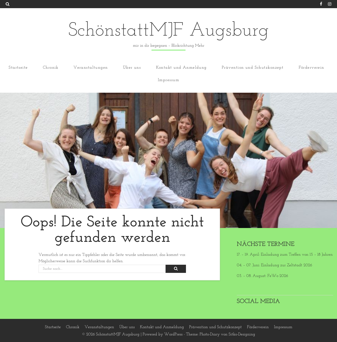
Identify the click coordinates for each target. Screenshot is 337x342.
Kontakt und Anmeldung (181, 67)
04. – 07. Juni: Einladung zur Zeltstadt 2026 (274, 265)
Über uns (132, 67)
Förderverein (311, 67)
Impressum (168, 80)
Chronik (51, 67)
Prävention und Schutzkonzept (252, 67)
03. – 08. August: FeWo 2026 (262, 276)
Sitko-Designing (242, 334)
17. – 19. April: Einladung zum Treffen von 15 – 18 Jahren (285, 254)
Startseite (18, 67)
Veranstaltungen (90, 67)
